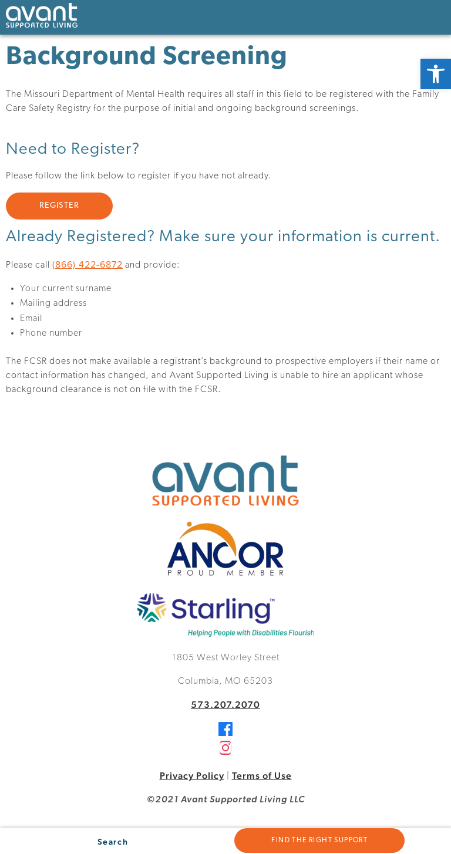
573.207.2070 (225, 704)
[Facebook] (225, 732)
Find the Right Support (319, 840)
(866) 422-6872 (87, 264)
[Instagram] (225, 751)
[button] (435, 74)
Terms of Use (262, 775)
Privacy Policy (192, 775)
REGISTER (59, 205)
